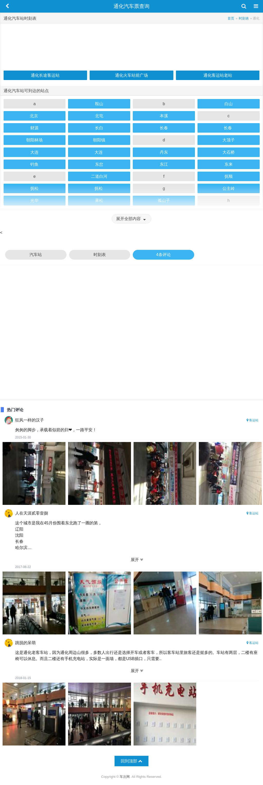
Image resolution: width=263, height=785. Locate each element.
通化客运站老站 (217, 75)
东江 (164, 164)
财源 (34, 128)
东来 (228, 164)
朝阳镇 (99, 140)
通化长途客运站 (45, 75)
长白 (99, 128)
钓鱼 (34, 164)
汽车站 (36, 254)
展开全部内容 (131, 218)
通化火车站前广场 (131, 75)
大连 (34, 152)
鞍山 (99, 104)
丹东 (164, 152)
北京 (34, 116)
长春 (164, 128)
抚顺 (228, 176)
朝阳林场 (34, 140)
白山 (228, 104)
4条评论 (163, 254)
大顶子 (228, 140)
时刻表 (99, 254)
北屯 (99, 116)
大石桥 (228, 152)
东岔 (99, 164)
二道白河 (99, 176)
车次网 (125, 777)
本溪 (164, 116)
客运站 (252, 420)
